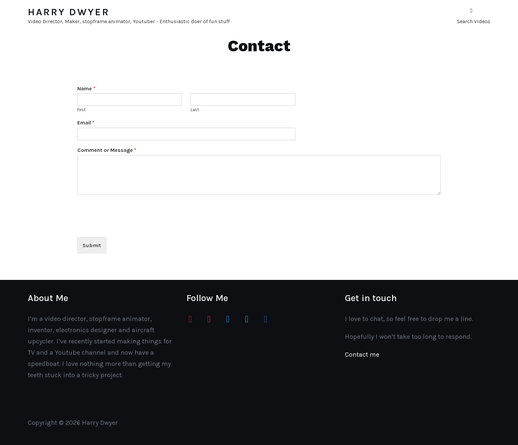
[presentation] (127, 226)
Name (86, 88)
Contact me (362, 354)
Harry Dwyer (69, 12)
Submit (92, 245)
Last (195, 109)
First (81, 109)
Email (85, 122)
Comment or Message (106, 150)
